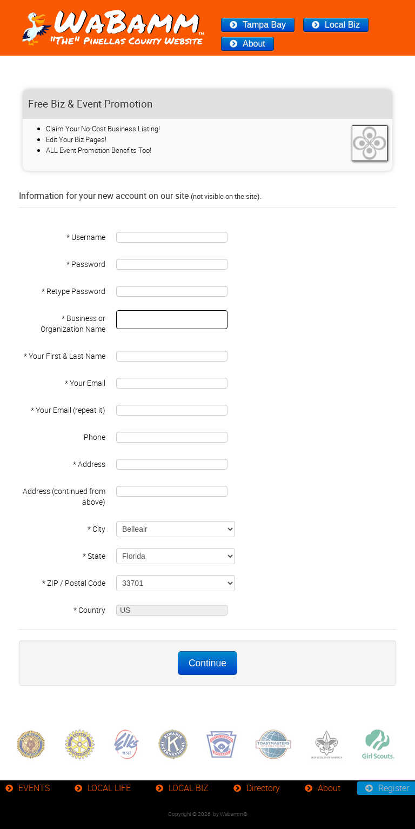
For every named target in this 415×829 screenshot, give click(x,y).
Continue (207, 663)
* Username (85, 237)
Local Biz (342, 24)
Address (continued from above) (64, 496)
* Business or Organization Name (73, 323)
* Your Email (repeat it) (68, 410)
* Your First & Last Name (64, 356)
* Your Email (85, 383)
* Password (85, 264)
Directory (263, 788)
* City (96, 529)
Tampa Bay (264, 24)
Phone (94, 437)
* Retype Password (73, 291)
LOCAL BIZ (189, 788)
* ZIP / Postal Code (73, 583)
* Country (89, 610)
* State (94, 556)
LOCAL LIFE (109, 788)
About (254, 43)
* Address (89, 464)
